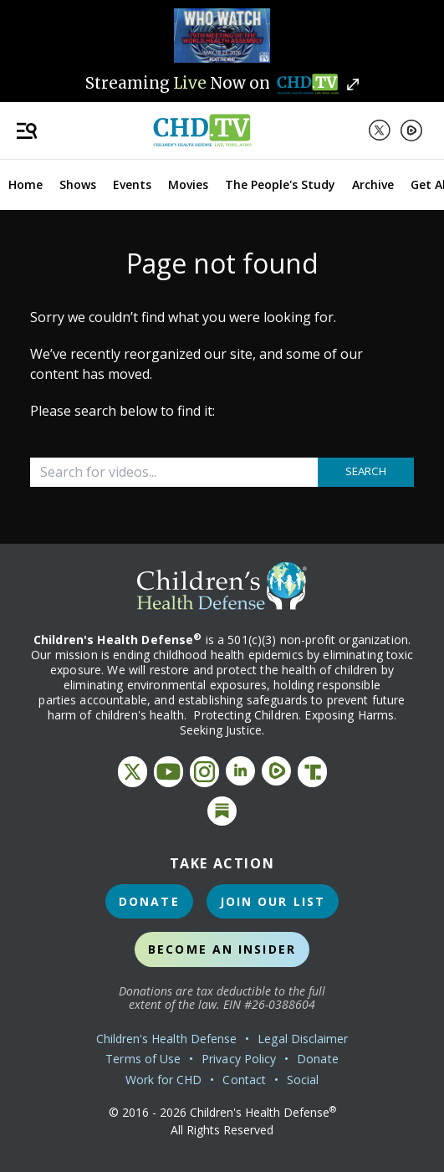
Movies (188, 184)
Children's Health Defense (166, 1039)
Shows (77, 184)
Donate (149, 901)
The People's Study (280, 184)
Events (132, 184)
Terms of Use (143, 1059)
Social (303, 1080)
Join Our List (272, 901)
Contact (244, 1080)
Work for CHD (163, 1080)
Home (25, 184)
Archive (373, 184)
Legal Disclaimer (303, 1039)
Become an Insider (222, 949)
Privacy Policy (239, 1059)
